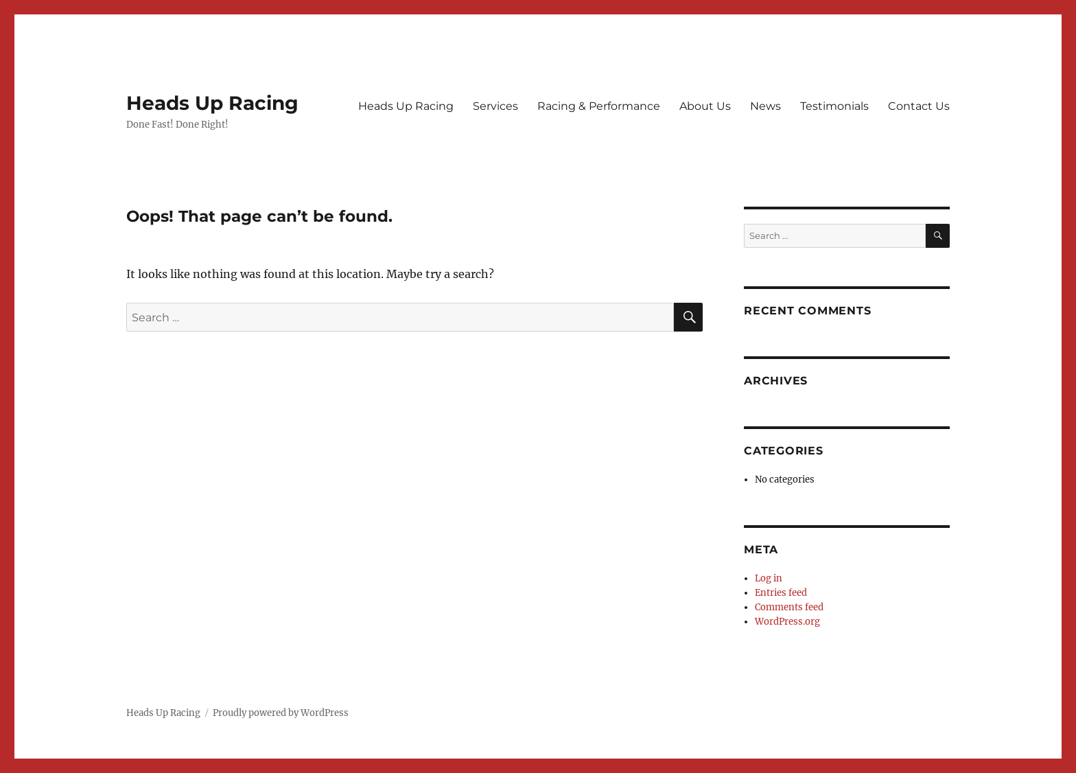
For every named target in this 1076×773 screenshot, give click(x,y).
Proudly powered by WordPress (281, 713)
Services (495, 106)
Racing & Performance (598, 106)
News (765, 106)
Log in (768, 578)
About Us (705, 106)
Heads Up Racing (212, 103)
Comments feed (789, 607)
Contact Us (919, 106)
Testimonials (834, 106)
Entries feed (781, 593)
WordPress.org (787, 621)
